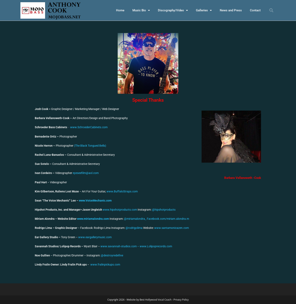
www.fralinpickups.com (105, 264)
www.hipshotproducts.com (120, 209)
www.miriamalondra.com (93, 218)
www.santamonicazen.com (171, 227)
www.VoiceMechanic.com (95, 200)
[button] (271, 10)
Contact (255, 10)
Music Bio (141, 10)
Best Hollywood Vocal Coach (155, 299)
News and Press (231, 10)
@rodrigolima (134, 227)
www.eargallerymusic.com (95, 237)
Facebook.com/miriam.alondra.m (168, 218)
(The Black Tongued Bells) (90, 145)
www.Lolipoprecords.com (156, 246)
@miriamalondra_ (135, 218)
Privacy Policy (181, 299)
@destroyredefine (112, 255)
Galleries (204, 10)
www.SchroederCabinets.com (89, 127)
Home (120, 10)
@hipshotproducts (163, 209)
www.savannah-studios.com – (120, 246)
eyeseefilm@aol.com (86, 173)
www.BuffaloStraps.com (122, 191)
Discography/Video (173, 10)
